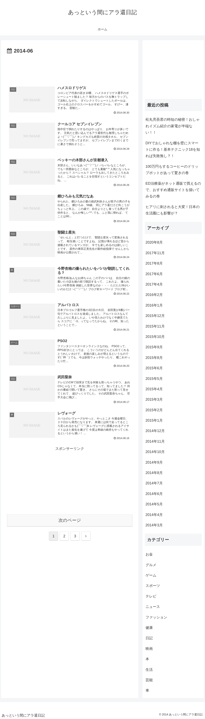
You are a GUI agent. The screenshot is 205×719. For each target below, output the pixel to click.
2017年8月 (154, 263)
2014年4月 (154, 515)
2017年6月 (154, 274)
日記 (149, 638)
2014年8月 (154, 473)
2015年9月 (154, 347)
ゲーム (151, 575)
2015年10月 (155, 337)
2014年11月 (155, 441)
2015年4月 (154, 389)
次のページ (69, 520)
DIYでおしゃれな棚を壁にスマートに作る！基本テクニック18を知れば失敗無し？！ (173, 149)
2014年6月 (154, 494)
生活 (149, 670)
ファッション (156, 617)
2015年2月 (154, 410)
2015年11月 (155, 326)
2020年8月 (154, 242)
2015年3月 (154, 399)
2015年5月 (154, 379)
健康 (149, 628)
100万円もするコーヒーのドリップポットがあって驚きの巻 (172, 169)
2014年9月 (154, 462)
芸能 (149, 680)
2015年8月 (154, 358)
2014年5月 (154, 504)
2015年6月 (154, 368)
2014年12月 (155, 431)
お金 (149, 554)
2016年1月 (154, 305)
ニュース (153, 607)
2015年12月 (155, 316)
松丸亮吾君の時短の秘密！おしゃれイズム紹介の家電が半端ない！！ (173, 126)
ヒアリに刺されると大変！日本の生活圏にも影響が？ (173, 210)
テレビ (151, 596)
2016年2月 (154, 295)
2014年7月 (154, 483)
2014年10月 (155, 452)
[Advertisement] (69, 68)
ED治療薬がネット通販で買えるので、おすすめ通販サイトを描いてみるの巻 (173, 189)
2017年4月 (154, 284)
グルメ (151, 565)
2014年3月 (154, 525)
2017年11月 (155, 253)
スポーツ (153, 586)
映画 (149, 649)
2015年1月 (154, 420)
